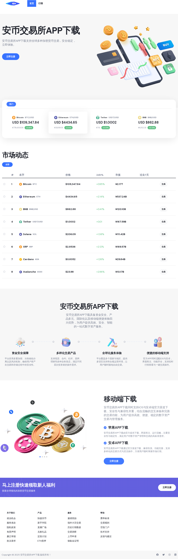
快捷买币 (42, 518)
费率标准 (104, 518)
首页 (31, 3)
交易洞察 (72, 531)
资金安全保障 (20, 353)
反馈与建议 (106, 536)
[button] (40, 456)
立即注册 (113, 468)
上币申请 (72, 536)
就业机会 (11, 518)
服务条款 (11, 522)
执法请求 (11, 540)
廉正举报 (11, 536)
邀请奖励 (72, 518)
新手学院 (42, 522)
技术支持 (104, 531)
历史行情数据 (74, 527)
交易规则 (104, 522)
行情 (40, 3)
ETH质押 (42, 540)
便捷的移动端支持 (158, 353)
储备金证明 (73, 540)
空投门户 (104, 527)
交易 (163, 184)
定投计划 (42, 536)
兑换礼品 (42, 531)
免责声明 (11, 531)
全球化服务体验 (112, 353)
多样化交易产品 (66, 353)
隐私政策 (11, 527)
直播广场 (42, 527)
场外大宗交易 (74, 522)
